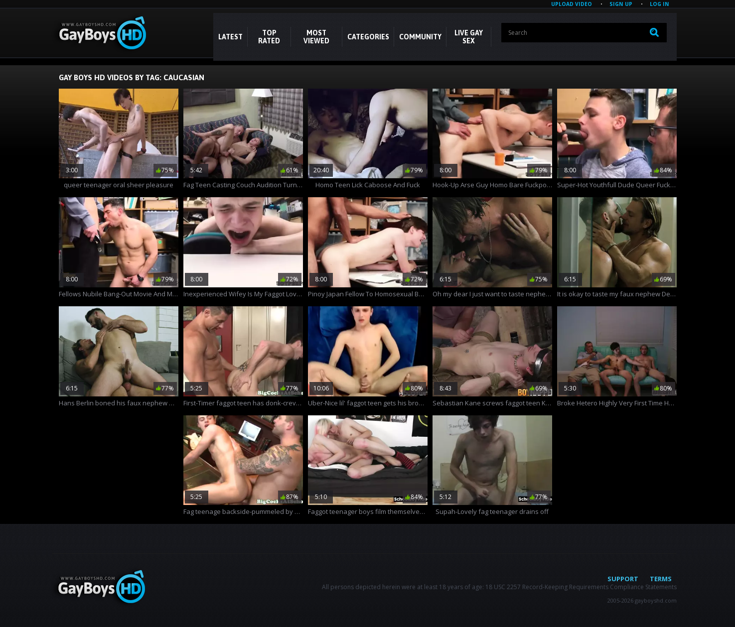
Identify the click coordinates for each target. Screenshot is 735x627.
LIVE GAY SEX (468, 37)
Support (622, 578)
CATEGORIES (368, 37)
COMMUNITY (420, 37)
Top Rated (269, 37)
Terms (661, 578)
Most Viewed (316, 37)
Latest (230, 37)
